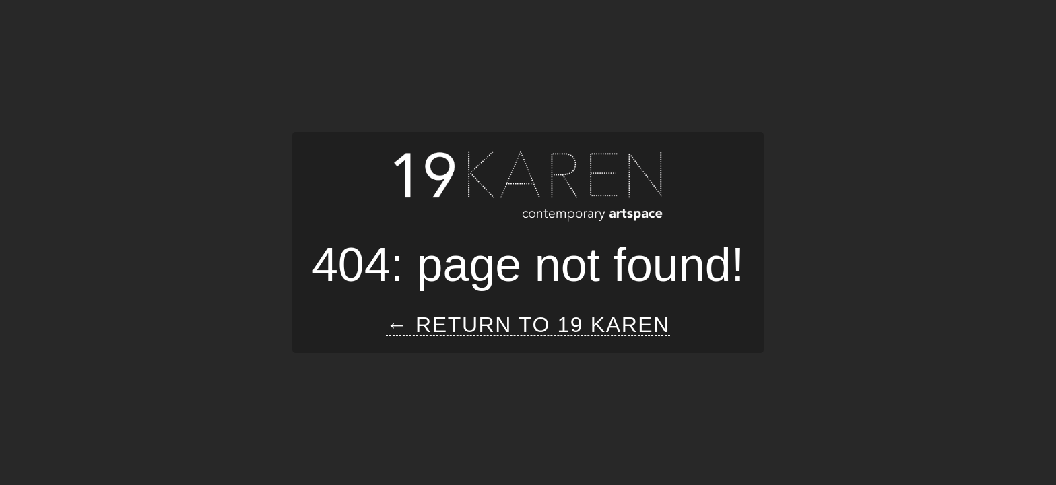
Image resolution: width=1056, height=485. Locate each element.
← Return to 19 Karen (528, 325)
